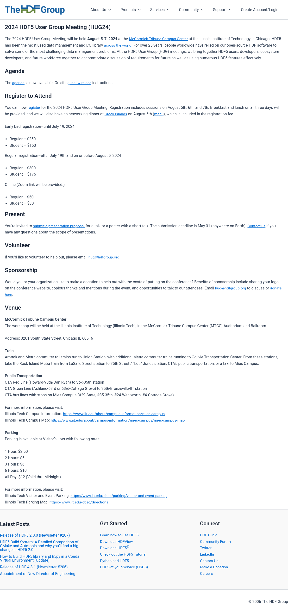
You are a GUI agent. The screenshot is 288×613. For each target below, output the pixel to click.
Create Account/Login (260, 9)
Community (196, 9)
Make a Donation (214, 566)
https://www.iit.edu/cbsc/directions (80, 501)
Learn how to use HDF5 (120, 534)
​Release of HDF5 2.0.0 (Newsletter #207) (35, 534)
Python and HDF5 (115, 560)
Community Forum (216, 540)
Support (225, 9)
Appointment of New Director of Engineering (37, 573)
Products (139, 9)
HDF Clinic (209, 534)
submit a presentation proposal (59, 225)
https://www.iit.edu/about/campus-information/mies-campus (115, 413)
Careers (206, 572)
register (34, 107)
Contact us (258, 225)
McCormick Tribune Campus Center (159, 39)
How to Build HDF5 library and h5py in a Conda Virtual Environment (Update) (39, 557)
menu (159, 113)
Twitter (206, 547)
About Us (111, 9)
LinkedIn (207, 553)
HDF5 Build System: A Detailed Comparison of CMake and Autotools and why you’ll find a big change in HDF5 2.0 (39, 545)
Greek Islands (116, 113)
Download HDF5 (115, 547)
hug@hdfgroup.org (104, 256)
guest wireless (80, 82)
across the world (118, 45)
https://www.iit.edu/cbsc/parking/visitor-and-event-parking (120, 495)
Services (166, 9)
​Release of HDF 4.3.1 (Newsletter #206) (34, 566)
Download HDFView (117, 540)
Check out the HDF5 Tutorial (124, 553)
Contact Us (209, 560)
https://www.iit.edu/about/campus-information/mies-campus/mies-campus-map (120, 419)
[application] (119, 9)
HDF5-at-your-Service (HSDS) (125, 566)
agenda (18, 82)
